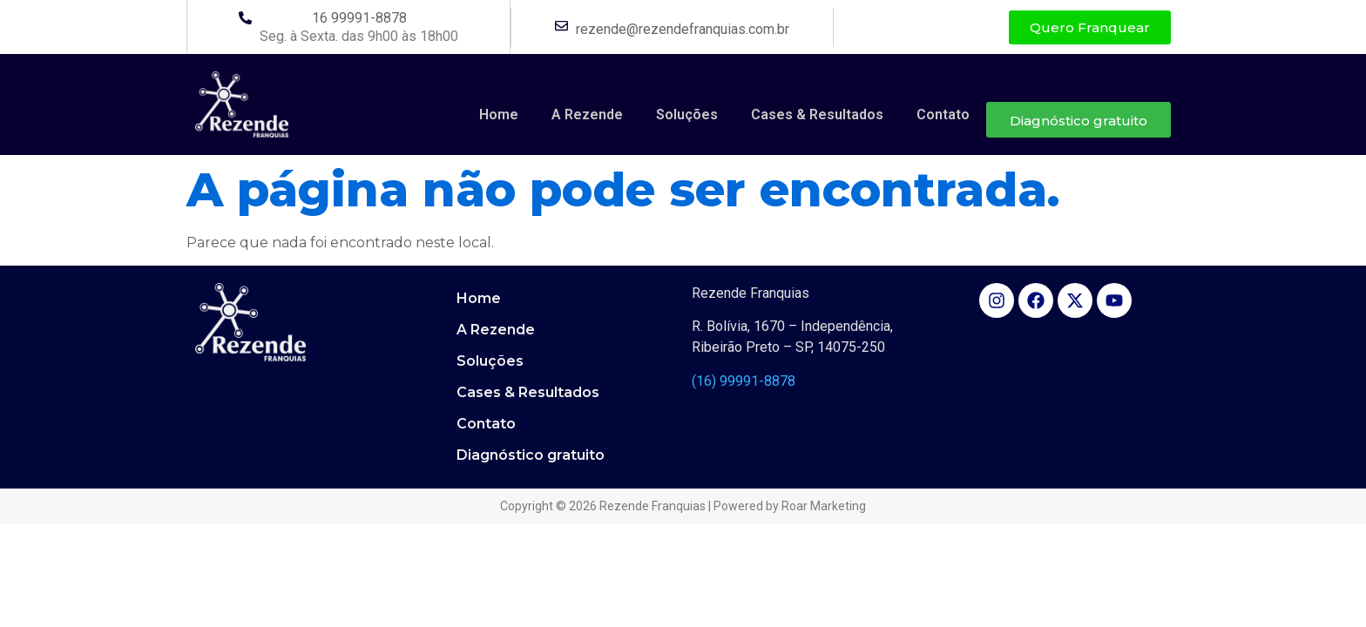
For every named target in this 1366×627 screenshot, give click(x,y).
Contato (943, 114)
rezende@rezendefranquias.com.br (682, 29)
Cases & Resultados (817, 114)
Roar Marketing (823, 506)
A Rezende (587, 114)
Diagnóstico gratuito (1078, 120)
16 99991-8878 (359, 18)
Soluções (687, 114)
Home (498, 114)
